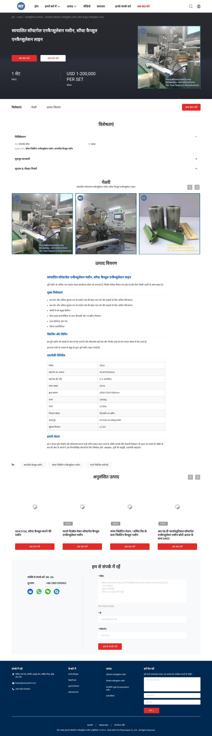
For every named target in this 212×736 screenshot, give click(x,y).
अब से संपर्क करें (110, 646)
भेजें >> (151, 711)
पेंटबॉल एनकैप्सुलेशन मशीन (115, 681)
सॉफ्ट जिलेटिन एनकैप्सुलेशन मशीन (66, 465)
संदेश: (101, 576)
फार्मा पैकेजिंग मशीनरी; (99, 465)
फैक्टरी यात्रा (72, 680)
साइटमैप (90, 725)
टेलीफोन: (103, 629)
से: (100, 613)
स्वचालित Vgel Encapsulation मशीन (117, 688)
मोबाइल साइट (103, 725)
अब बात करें (24, 58)
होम (13, 17)
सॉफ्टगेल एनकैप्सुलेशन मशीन (116, 674)
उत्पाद (20, 17)
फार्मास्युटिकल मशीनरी (34, 17)
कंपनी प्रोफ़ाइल (73, 674)
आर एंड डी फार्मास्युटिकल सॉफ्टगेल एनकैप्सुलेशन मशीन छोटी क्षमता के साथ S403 (176, 535)
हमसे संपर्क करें (73, 692)
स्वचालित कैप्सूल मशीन (33, 465)
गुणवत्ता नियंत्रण (73, 686)
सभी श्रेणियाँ (110, 696)
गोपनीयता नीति (119, 725)
